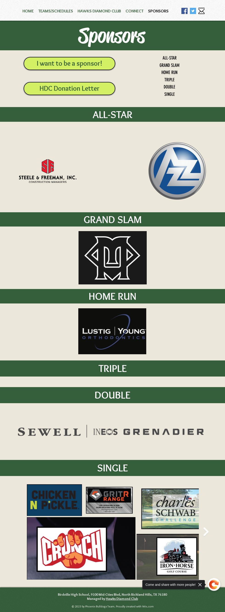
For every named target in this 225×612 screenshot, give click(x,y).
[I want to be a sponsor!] (69, 63)
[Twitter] (193, 11)
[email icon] (201, 11)
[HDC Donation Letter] (69, 88)
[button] (55, 11)
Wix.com (147, 606)
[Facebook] (184, 11)
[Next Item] (206, 531)
